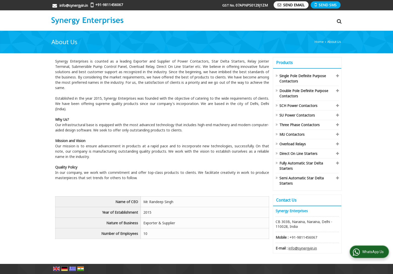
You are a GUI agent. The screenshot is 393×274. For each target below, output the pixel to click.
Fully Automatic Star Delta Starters (301, 166)
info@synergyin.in (73, 5)
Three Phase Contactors (299, 124)
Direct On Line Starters (298, 153)
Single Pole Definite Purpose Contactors (302, 78)
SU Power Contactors (297, 115)
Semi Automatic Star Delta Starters (301, 181)
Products (284, 62)
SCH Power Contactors (298, 105)
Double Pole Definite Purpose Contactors (303, 93)
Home (319, 42)
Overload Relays (292, 144)
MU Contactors (292, 134)
